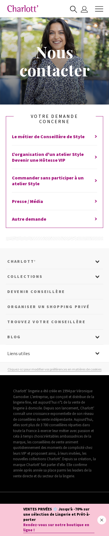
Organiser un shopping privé (48, 306)
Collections (25, 276)
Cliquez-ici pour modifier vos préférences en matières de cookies (54, 369)
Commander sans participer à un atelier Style (54, 180)
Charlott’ (21, 261)
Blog (14, 336)
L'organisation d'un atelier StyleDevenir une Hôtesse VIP (54, 157)
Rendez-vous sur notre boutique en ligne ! (56, 527)
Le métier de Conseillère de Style (54, 136)
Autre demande (54, 219)
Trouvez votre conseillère (46, 321)
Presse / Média (54, 201)
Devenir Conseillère (36, 291)
